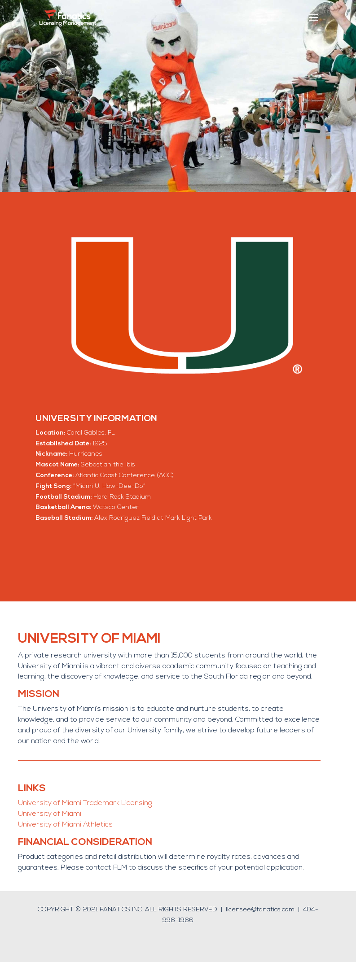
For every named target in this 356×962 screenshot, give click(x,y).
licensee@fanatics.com (260, 909)
